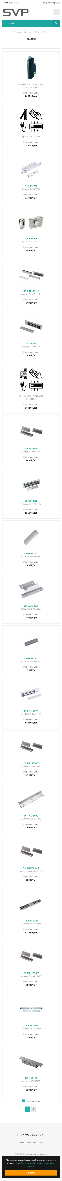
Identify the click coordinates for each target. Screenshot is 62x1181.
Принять (31, 1173)
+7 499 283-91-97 (10, 3)
